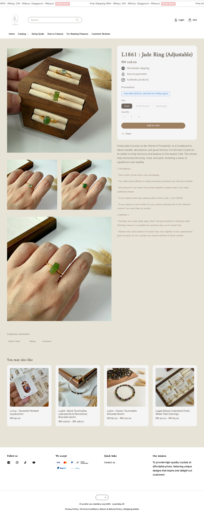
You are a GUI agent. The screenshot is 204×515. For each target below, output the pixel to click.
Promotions (127, 87)
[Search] (77, 20)
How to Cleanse (55, 34)
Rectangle (161, 106)
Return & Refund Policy (111, 509)
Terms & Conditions (89, 509)
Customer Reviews (101, 34)
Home (12, 34)
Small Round (142, 106)
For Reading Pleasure (77, 34)
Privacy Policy (71, 509)
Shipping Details (131, 509)
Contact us (109, 462)
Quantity (125, 112)
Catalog (22, 34)
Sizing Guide (38, 34)
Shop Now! (66, 3)
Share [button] (126, 133)
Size (123, 100)
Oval (126, 106)
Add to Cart (153, 125)
